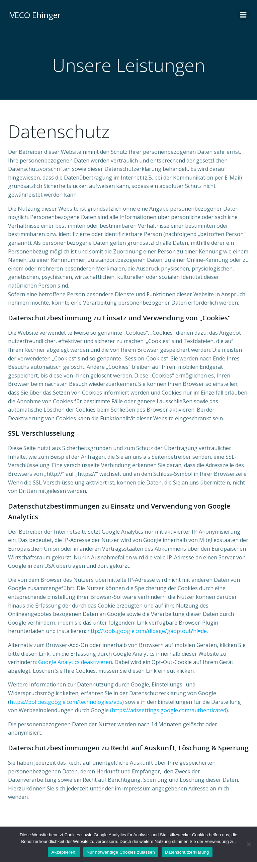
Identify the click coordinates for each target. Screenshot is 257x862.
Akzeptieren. (63, 852)
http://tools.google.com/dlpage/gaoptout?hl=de (147, 631)
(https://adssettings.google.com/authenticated (168, 710)
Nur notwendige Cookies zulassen (121, 852)
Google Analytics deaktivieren (75, 662)
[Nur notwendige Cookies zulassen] (248, 844)
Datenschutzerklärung (187, 852)
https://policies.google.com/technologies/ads (66, 702)
